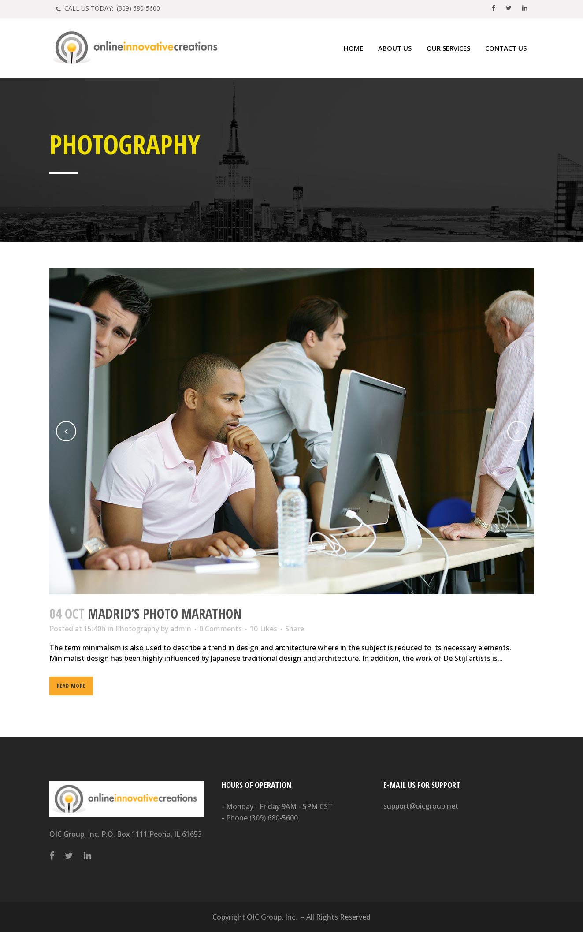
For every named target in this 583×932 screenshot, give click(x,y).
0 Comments (220, 629)
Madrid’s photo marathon (164, 613)
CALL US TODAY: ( (111, 8)
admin (180, 629)
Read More (71, 686)
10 (263, 629)
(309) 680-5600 (273, 818)
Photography (137, 629)
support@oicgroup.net (420, 806)
